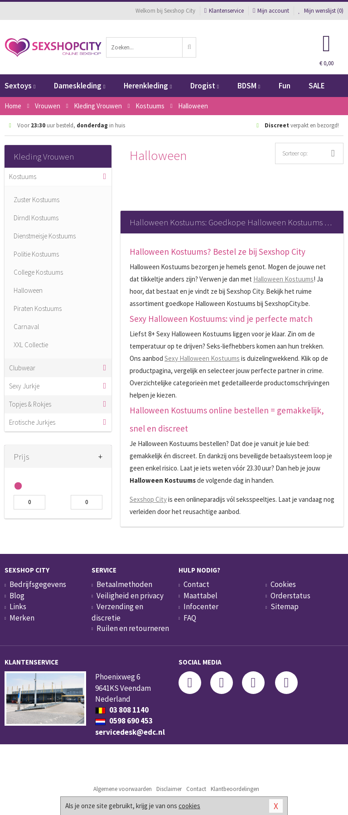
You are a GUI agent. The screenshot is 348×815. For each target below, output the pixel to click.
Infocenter (201, 606)
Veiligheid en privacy (130, 596)
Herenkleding (148, 86)
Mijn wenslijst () (320, 11)
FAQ (190, 618)
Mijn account (271, 11)
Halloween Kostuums (283, 279)
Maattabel (201, 596)
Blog (17, 596)
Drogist (204, 86)
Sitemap (285, 606)
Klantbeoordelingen (235, 789)
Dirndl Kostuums (36, 217)
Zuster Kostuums (36, 199)
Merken (22, 618)
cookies (189, 805)
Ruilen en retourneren (133, 628)
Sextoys (20, 86)
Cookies (283, 584)
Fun (284, 86)
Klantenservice (224, 11)
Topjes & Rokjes (30, 404)
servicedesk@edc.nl (130, 732)
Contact (196, 584)
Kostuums (22, 176)
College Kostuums (38, 272)
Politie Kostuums (36, 254)
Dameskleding (79, 86)
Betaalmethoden (124, 584)
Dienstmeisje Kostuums (45, 236)
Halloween (28, 290)
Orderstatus (290, 596)
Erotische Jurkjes (32, 422)
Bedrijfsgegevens (38, 584)
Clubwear (22, 368)
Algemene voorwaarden (122, 789)
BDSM (248, 86)
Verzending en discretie (117, 612)
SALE (317, 86)
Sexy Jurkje (24, 386)
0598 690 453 (124, 721)
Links (18, 606)
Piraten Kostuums (38, 308)
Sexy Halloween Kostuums (202, 358)
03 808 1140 (122, 710)
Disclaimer (169, 789)
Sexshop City (148, 499)
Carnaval (26, 326)
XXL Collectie (31, 344)
